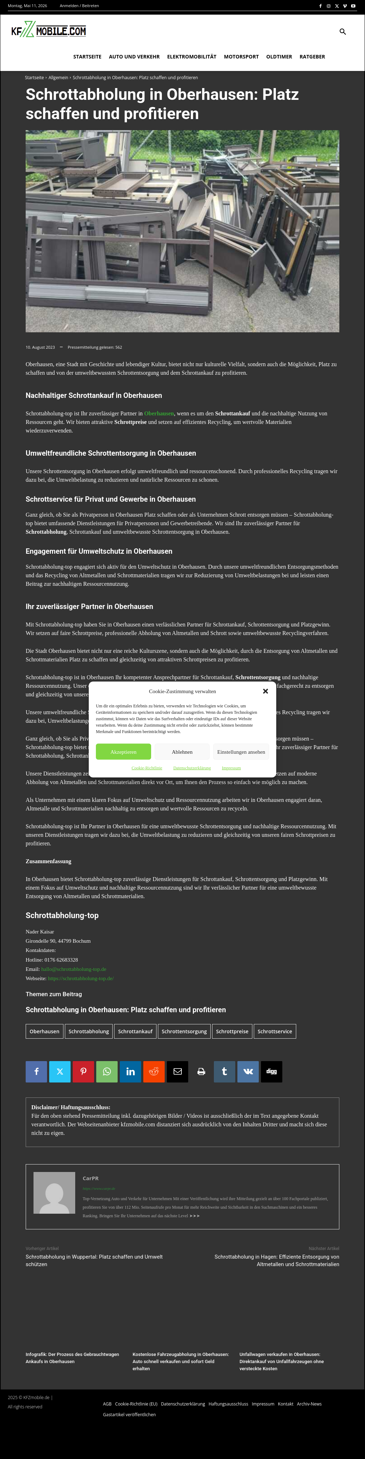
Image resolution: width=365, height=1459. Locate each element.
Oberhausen (45, 1031)
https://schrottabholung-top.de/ (81, 978)
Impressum (231, 768)
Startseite (34, 78)
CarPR (91, 1178)
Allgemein (58, 78)
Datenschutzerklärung (192, 768)
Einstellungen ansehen (241, 751)
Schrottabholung (89, 1031)
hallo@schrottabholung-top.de (74, 969)
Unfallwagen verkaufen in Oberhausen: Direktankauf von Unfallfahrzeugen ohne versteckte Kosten (281, 1361)
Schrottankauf (135, 1031)
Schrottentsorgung (184, 1031)
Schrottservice (275, 1031)
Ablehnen (182, 751)
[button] (265, 691)
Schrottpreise (232, 1031)
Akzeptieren (123, 751)
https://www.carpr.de (99, 1188)
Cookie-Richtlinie (147, 768)
